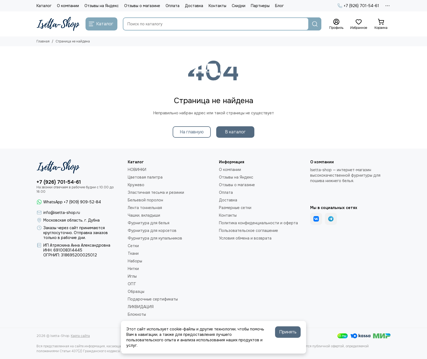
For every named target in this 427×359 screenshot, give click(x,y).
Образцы (136, 291)
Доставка (194, 5)
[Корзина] (381, 24)
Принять (288, 332)
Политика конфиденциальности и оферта (258, 222)
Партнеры (260, 5)
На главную (192, 132)
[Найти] (314, 23)
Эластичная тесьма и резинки (156, 192)
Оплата (172, 5)
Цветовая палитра (145, 177)
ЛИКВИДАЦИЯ (141, 306)
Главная (43, 41)
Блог (279, 5)
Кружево (136, 184)
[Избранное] (358, 24)
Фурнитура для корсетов (152, 230)
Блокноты (137, 314)
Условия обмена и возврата (245, 238)
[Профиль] (336, 24)
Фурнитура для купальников (155, 238)
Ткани (133, 253)
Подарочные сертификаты (153, 299)
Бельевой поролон (145, 200)
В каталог (235, 132)
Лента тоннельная (145, 207)
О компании (68, 5)
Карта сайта (80, 336)
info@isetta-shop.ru (61, 212)
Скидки (238, 5)
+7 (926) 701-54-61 (358, 5)
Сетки (133, 245)
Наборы (135, 261)
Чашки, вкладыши (144, 215)
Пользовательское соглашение (248, 230)
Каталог (43, 5)
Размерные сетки (235, 207)
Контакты (217, 5)
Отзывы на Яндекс (101, 5)
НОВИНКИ (137, 169)
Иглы (132, 276)
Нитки (133, 268)
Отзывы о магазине (142, 5)
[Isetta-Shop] (58, 24)
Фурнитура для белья (148, 222)
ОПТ (132, 283)
